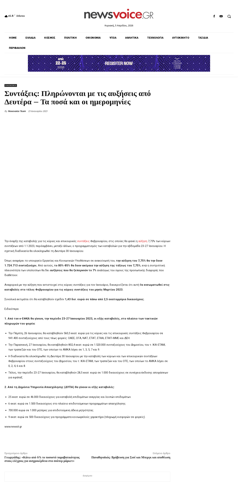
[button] (229, 16)
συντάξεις (83, 241)
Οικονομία (10, 85)
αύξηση (142, 241)
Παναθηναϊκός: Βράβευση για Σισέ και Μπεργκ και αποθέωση (130, 457)
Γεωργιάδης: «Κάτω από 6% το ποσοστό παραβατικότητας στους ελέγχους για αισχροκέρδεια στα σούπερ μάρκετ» (42, 459)
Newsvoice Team (17, 111)
